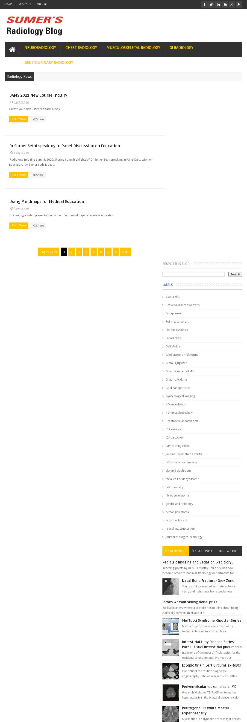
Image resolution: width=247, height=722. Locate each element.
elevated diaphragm (186, 295)
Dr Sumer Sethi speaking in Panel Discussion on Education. (124, 143)
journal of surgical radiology (192, 361)
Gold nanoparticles (186, 212)
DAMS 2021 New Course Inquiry (121, 95)
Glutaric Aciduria (184, 203)
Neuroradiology (40, 47)
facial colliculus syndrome (190, 303)
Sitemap (42, 4)
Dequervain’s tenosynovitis (191, 129)
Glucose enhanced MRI (188, 195)
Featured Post (206, 375)
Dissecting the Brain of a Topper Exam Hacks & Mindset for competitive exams (201, 673)
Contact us (230, 701)
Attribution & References (73, 700)
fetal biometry (183, 311)
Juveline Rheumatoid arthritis (192, 278)
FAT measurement (185, 145)
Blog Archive (230, 375)
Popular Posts (182, 375)
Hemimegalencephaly (187, 237)
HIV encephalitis (184, 228)
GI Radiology (181, 47)
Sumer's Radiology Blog (50, 714)
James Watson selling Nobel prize (198, 433)
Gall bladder (182, 170)
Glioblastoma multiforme (190, 179)
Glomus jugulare (184, 187)
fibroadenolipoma (185, 319)
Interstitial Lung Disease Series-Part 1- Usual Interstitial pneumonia (211, 480)
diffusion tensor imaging (190, 286)
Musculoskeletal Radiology (133, 47)
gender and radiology (188, 328)
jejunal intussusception (188, 353)
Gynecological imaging (188, 220)
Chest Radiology (81, 47)
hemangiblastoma (185, 336)
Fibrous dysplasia (185, 154)
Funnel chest (182, 162)
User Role (16, 700)
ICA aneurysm (183, 253)
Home (8, 4)
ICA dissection (183, 261)
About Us (24, 4)
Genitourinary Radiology (48, 62)
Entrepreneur (182, 137)
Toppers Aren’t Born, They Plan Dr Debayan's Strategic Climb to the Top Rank (200, 661)
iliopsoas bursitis (185, 344)
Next (123, 252)
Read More (103, 119)
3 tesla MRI (181, 121)
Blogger (236, 714)
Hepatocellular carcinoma (190, 245)
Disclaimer (40, 700)
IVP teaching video (185, 270)
